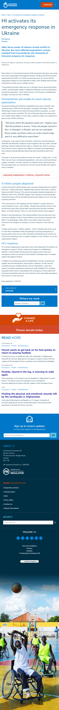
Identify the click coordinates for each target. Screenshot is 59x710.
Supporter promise (11, 488)
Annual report (9, 492)
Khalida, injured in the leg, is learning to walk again (28, 373)
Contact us (8, 504)
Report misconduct (11, 508)
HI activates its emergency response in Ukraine (28, 15)
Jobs (6, 496)
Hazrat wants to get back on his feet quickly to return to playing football (28, 351)
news (9, 15)
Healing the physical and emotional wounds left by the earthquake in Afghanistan (29, 395)
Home (4, 15)
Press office (8, 500)
